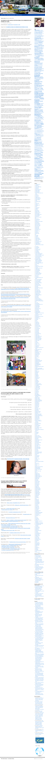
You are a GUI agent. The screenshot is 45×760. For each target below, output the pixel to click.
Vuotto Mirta (36, 536)
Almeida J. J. (36, 194)
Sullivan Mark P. (37, 503)
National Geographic (37, 425)
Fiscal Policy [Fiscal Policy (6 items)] (42, 89)
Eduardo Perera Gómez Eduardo (39, 300)
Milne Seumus (37, 410)
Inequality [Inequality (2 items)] (39, 110)
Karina (36, 370)
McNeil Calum (37, 406)
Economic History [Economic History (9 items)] (37, 68)
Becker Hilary (37, 218)
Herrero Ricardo (37, 362)
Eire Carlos (36, 302)
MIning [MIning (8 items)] (40, 126)
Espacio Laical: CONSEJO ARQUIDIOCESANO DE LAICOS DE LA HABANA (38, 560)
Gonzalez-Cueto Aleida (38, 339)
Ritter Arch (36, 472)
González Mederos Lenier (38, 336)
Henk (36, 357)
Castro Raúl (36, 248)
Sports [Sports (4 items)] (35, 162)
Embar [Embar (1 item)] (35, 79)
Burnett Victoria (37, 233)
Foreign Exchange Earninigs (22, 552)
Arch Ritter (9, 483)
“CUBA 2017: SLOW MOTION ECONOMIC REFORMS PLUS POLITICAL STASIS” (39, 624)
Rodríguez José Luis (37, 475)
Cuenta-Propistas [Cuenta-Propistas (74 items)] (37, 57)
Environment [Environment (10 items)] (36, 84)
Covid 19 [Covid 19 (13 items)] (36, 43)
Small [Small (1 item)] (38, 157)
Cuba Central (37, 581)
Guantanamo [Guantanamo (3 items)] (42, 103)
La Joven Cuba (37, 570)
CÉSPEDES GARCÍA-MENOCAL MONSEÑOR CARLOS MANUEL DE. (38, 260)
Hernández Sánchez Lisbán (38, 360)
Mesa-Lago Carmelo (37, 408)
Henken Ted (36, 358)
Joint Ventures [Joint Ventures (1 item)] (41, 116)
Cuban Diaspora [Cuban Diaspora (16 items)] (41, 55)
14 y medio (36, 558)
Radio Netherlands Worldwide (39, 466)
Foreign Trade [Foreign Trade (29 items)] (37, 94)
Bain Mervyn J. (37, 210)
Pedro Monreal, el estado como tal (39, 564)
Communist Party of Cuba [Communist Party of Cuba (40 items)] (38, 39)
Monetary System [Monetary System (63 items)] (38, 127)
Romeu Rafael (37, 484)
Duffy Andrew (37, 297)
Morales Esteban (37, 417)
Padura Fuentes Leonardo (38, 437)
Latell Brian (36, 380)
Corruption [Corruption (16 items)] (40, 42)
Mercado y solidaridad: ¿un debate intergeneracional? (10, 521)
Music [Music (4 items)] (39, 128)
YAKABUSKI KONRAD (38, 550)
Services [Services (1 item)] (42, 153)
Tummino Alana (37, 519)
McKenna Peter (37, 404)
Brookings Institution (38, 229)
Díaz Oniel (36, 288)
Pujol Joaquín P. (37, 463)
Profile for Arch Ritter (37, 27)
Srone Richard (37, 500)
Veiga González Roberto (38, 530)
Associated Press (37, 207)
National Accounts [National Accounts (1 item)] (36, 129)
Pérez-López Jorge (37, 446)
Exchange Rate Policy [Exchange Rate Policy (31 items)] (39, 85)
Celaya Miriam (37, 251)
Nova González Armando (38, 427)
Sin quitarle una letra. (26, 514)
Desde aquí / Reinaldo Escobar (39, 566)
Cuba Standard (37, 271)
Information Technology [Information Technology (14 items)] (38, 111)
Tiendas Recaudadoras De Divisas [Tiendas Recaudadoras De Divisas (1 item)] (39, 166)
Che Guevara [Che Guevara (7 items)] (41, 35)
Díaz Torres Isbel (37, 289)
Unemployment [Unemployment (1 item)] (36, 172)
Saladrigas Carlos (37, 487)
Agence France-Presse (38, 189)
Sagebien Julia (37, 486)
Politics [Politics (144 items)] (36, 140)
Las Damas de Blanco (38, 556)
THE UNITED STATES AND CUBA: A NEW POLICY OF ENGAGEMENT (39, 713)
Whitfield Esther (37, 545)
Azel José (36, 209)
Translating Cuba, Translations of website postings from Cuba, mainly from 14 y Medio (39, 568)
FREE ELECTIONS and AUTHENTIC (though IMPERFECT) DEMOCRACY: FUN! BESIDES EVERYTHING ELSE (39, 651)
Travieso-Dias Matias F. (38, 513)
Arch (35, 202)
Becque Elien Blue (37, 219)
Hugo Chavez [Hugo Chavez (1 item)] (35, 106)
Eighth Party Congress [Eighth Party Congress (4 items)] (37, 78)
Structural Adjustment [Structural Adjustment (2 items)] (37, 163)
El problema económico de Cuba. (15, 532)
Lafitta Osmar (37, 378)
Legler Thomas (37, 381)
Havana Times (37, 355)
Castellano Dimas (37, 243)
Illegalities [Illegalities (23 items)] (36, 109)
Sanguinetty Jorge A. (37, 492)
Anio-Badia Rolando (37, 201)
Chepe (36, 264)
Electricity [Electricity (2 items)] (42, 78)
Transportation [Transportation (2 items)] (38, 168)
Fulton (36, 320)
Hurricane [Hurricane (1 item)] (35, 108)
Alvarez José (36, 196)
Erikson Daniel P (37, 305)
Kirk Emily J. (37, 372)
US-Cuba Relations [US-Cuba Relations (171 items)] (37, 176)
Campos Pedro (37, 240)
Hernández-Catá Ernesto (38, 361)
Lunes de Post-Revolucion (38, 557)
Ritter (36, 471)
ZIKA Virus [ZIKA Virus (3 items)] (40, 178)
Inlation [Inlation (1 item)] (40, 112)
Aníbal (36, 200)
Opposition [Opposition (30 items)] (38, 135)
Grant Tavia (36, 342)
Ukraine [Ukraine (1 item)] (38, 169)
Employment (17, 552)
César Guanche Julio (37, 258)
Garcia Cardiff (37, 329)
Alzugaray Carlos (37, 197)
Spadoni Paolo (37, 499)
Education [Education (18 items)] (42, 77)
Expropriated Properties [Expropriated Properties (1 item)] (40, 87)
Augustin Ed (36, 208)
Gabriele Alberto (37, 323)
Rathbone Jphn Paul (37, 467)
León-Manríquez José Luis (38, 384)
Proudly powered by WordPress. (39, 758)
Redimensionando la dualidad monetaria (14, 544)
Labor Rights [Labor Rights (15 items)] (40, 117)
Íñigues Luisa (37, 365)
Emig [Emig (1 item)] (40, 79)
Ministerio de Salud (37, 412)
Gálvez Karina (37, 324)
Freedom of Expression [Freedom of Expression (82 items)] (38, 96)
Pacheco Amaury (37, 435)
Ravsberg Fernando (37, 468)
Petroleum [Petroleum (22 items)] (39, 137)
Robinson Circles (37, 473)
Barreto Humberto (37, 215)
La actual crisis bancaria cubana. (15, 548)
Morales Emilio (37, 416)
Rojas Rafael (36, 480)
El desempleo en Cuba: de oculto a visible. (8, 530)
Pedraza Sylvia (37, 441)
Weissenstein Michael (38, 539)
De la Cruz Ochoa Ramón (38, 279)
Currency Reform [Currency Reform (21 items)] (40, 58)
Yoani (36, 551)
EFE (35, 301)
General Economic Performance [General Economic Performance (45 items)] (38, 102)
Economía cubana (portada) (10, 508)
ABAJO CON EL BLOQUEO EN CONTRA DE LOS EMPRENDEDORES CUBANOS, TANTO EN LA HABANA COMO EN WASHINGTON (39, 663)
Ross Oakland (37, 485)
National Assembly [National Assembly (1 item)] (40, 129)
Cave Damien (37, 250)
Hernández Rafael (37, 359)
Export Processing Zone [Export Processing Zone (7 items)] (38, 86)
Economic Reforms (9, 477)
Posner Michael (37, 456)
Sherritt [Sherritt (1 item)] (35, 155)
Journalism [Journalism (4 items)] (35, 117)
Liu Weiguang (37, 385)
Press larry (36, 459)
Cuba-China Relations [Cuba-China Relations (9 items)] (40, 47)
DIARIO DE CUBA (37, 284)
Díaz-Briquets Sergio (37, 291)
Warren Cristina (37, 537)
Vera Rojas (36, 531)
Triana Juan (36, 515)
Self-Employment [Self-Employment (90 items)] (38, 153)
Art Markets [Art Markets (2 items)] (41, 30)
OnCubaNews (37, 554)
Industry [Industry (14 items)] (35, 110)
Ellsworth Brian (37, 303)
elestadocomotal (10, 24)
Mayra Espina (37, 402)
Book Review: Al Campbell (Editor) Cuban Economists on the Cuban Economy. (39, 671)
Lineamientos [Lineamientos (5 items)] (38, 118)
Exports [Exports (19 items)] (35, 87)
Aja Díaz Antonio (37, 191)
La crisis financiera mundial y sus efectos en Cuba (9, 525)
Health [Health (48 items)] (38, 104)
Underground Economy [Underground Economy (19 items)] (38, 170)
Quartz (36, 465)
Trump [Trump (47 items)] (35, 169)
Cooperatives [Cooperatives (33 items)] (40, 41)
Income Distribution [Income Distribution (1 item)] (41, 109)
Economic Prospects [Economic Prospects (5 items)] (37, 72)
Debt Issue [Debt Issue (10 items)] (39, 59)
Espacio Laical (37, 307)
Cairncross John (37, 237)
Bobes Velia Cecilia (37, 225)
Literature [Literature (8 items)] (41, 118)
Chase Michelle (37, 263)
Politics (19, 477)
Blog (3, 477)
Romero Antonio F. (37, 481)
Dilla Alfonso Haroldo (38, 292)
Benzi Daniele (37, 222)
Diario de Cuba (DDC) (38, 555)
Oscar (36, 434)
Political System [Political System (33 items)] (37, 139)
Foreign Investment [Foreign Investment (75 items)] (39, 93)
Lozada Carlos (37, 389)
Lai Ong (36, 379)
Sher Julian (36, 496)
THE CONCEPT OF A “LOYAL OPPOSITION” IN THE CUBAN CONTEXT (39, 667)
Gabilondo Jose (37, 322)
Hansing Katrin (37, 352)
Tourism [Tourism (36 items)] (38, 167)
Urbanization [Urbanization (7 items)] (36, 173)
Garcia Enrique (37, 330)
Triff (35, 516)
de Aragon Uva (37, 276)
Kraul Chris (36, 376)
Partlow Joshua (37, 440)
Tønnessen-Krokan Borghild (38, 512)
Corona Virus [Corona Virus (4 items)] (36, 42)
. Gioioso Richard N (37, 184)
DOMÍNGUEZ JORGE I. (38, 294)
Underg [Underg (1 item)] (40, 169)
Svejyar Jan (36, 504)
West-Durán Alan (37, 543)
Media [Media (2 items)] (35, 123)
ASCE (36, 206)
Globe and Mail (37, 332)
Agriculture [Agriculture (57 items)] (37, 30)
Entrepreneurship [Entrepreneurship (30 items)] (38, 83)
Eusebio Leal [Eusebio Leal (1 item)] (40, 84)
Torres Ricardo (37, 511)
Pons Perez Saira (37, 455)
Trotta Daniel (37, 518)
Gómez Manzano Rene (38, 333)
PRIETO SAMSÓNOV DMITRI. (39, 461)
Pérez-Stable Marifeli (38, 447)
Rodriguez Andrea (37, 474)
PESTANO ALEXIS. (37, 448)
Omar (36, 431)
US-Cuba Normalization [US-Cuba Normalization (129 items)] (39, 174)
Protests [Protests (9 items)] (37, 145)
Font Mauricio (37, 317)
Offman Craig (37, 428)
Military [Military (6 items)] (40, 125)
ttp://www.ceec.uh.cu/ (26, 494)
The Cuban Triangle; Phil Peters (39, 572)
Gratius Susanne (37, 343)
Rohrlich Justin (37, 478)
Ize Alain (36, 367)
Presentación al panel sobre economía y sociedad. (22, 538)
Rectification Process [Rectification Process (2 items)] (36, 147)
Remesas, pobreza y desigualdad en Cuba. (13, 502)
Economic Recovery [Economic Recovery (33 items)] (38, 73)
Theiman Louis (37, 507)
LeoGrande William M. (38, 383)
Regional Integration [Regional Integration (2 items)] (39, 148)
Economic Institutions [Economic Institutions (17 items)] (38, 70)
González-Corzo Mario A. (38, 338)
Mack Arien (36, 393)
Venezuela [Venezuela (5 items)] (41, 176)
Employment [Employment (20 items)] (36, 81)
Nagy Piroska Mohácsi (38, 423)
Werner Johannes (37, 542)
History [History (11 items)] (39, 105)
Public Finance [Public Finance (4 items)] (41, 145)
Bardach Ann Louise (37, 212)
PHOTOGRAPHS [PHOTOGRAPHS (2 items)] (36, 138)
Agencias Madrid (37, 190)
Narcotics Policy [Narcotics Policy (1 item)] (41, 128)
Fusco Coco (36, 321)
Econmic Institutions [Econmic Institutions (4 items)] (39, 66)
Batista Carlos (37, 216)
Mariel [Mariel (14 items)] (37, 122)
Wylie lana (36, 548)
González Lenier (37, 335)
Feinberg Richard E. (37, 311)
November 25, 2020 (17, 24)
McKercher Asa (37, 405)
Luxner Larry (37, 392)
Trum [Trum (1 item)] (41, 168)
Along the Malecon (37, 573)
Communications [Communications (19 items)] (37, 37)
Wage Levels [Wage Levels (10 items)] (38, 177)
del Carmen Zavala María (38, 282)
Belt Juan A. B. (37, 220)
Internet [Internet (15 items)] (40, 115)
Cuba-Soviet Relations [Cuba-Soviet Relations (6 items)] (37, 51)
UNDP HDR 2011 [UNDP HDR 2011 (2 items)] (42, 171)
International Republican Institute (39, 366)
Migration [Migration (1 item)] (39, 124)
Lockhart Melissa (37, 387)
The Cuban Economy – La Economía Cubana (7, 758)
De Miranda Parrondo (38, 281)
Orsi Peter (36, 433)
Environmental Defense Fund (39, 304)
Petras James (36, 450)
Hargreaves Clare (37, 354)
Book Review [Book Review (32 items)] (39, 33)
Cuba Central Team (37, 270)
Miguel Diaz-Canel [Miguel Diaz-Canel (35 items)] (39, 125)
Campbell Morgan (37, 238)
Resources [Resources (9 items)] (36, 151)
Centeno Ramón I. (37, 252)
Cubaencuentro (37, 577)
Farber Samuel (37, 309)
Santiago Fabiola (37, 493)
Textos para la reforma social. (10, 517)
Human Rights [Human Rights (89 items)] (38, 107)
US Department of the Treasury (39, 523)
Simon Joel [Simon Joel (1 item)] (35, 156)
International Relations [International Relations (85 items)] (37, 114)
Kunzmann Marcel (37, 377)
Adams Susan (37, 188)
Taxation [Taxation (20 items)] (39, 165)
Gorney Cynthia (37, 340)
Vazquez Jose (37, 528)
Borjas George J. (37, 226)
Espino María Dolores (38, 308)
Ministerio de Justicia (38, 411)
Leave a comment (22, 477)
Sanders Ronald (37, 491)
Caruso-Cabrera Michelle (38, 241)
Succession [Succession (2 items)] (38, 164)
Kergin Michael (37, 371)
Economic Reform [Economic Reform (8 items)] (37, 74)
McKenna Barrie (37, 403)
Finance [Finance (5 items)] (38, 89)
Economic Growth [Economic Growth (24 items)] (38, 67)
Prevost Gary (36, 460)
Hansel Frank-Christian (38, 351)
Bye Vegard (36, 235)
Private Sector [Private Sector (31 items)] (41, 144)
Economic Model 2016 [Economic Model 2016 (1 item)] (38, 71)
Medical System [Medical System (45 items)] (39, 123)
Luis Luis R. (36, 390)
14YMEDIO (36, 185)
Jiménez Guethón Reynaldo (38, 368)
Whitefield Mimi (37, 544)
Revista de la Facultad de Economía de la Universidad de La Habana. (39, 596)
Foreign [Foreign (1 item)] (35, 90)
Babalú (36, 574)
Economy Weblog (37, 599)
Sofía (36, 498)
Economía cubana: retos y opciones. (7, 509)
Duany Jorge (36, 296)
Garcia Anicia (37, 327)
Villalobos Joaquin (37, 535)
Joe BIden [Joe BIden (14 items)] (38, 116)
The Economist (37, 506)
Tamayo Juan (37, 505)
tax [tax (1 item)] (37, 165)
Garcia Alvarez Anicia (38, 326)
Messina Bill (36, 409)
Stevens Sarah (37, 501)
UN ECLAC (36, 520)
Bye (35, 234)
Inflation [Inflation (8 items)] (41, 110)
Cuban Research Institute (38, 273)
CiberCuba (36, 267)
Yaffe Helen (36, 549)
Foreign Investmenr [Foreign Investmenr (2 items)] (41, 92)
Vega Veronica (37, 529)
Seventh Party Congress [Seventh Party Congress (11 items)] (38, 154)
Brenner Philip (37, 228)
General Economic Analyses (14, 477)
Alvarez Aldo (37, 195)
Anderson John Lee (37, 199)
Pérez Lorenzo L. (37, 444)
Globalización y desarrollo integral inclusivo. (22, 505)
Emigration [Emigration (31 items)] (36, 80)
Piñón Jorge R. (37, 453)
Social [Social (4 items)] (41, 158)
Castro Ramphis (37, 247)
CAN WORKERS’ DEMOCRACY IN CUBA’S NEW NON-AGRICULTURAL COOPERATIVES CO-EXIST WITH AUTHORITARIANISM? (39, 693)
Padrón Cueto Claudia (38, 436)
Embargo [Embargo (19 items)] (37, 79)
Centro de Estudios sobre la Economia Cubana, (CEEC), (14, 494)
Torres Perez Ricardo (37, 510)
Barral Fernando (37, 213)
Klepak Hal (36, 374)
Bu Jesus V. (36, 231)
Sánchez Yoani (37, 490)
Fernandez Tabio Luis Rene (38, 314)
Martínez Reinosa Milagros (38, 400)
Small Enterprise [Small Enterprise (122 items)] (38, 158)
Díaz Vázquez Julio (37, 290)
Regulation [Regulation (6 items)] (36, 149)
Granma (36, 341)
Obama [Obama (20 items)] (35, 133)
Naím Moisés (37, 424)
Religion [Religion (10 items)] (38, 150)
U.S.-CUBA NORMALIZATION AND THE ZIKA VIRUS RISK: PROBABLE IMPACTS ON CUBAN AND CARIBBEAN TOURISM (39, 639)
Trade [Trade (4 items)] (41, 167)
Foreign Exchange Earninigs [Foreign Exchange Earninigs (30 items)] (38, 92)
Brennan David (37, 227)
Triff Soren (36, 517)
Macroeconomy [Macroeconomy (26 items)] (37, 120)
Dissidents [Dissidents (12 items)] (36, 65)
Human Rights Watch (38, 364)
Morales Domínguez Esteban (38, 415)
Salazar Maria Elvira (37, 488)
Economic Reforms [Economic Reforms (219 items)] (37, 76)
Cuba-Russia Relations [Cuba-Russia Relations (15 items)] (38, 50)
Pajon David (36, 438)
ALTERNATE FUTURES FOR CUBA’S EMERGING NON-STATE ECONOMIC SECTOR (39, 618)
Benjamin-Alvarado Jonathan (39, 221)
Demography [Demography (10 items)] (36, 62)
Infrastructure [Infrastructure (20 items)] (37, 112)
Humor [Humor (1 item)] (42, 107)
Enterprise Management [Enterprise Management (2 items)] (37, 82)
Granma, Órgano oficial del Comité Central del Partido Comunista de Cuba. (39, 562)
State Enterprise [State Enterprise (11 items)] (39, 162)
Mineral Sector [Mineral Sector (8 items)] (36, 126)
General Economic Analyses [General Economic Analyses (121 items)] (39, 100)
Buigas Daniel (37, 232)
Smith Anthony (37, 497)
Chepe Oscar (36, 265)
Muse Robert (36, 422)
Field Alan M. (37, 315)
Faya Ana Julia (37, 310)
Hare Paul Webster (37, 353)
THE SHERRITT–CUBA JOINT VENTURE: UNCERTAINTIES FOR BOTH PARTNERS (39, 634)
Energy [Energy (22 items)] (41, 81)
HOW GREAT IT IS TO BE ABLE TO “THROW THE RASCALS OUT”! (39, 646)
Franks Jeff (36, 319)
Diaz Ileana (36, 286)
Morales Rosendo (37, 418)
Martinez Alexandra (37, 399)
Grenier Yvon (37, 345)
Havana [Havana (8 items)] (35, 104)
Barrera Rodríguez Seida (38, 214)
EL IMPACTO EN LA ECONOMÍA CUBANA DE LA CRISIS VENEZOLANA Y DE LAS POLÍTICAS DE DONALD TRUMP (39, 608)
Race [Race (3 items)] (36, 146)
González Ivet (37, 334)
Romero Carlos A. (37, 482)
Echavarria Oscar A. (37, 298)
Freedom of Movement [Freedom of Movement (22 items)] (38, 97)
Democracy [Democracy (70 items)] (37, 62)
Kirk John (36, 373)
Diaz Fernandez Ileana (38, 285)
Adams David (37, 187)
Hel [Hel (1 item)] (40, 104)
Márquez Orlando (37, 397)
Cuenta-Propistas (8, 552)
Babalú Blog (36, 582)
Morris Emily (37, 419)
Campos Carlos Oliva (38, 239)
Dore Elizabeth (37, 295)
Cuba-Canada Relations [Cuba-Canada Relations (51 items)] (39, 46)
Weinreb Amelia (37, 538)
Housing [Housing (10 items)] (41, 105)
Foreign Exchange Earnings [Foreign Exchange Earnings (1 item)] (39, 90)
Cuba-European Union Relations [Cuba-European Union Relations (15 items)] (38, 49)
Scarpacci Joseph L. (37, 494)
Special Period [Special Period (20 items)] (41, 161)
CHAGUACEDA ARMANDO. (39, 262)
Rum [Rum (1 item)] (39, 152)
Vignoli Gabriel (37, 534)
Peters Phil (36, 449)
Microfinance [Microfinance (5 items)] (36, 124)
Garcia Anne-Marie (37, 328)
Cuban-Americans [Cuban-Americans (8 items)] (37, 54)
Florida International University (39, 316)
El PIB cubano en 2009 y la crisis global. (8, 546)
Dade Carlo (36, 275)
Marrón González (37, 398)
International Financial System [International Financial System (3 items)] (38, 113)
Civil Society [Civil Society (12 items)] (39, 36)
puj (35, 462)
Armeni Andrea (37, 203)
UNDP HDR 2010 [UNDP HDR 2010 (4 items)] (36, 171)
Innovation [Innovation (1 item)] (43, 112)
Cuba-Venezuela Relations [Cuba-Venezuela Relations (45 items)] (38, 53)
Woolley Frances (37, 547)
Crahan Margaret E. (37, 269)
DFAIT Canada (37, 283)
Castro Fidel (36, 246)
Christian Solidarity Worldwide (39, 266)
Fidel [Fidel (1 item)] (39, 88)
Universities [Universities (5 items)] (39, 172)
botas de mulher (37, 701)
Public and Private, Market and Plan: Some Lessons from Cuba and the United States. (39, 605)
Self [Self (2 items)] (40, 152)
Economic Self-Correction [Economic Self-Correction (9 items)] (38, 77)
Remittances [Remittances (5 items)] (42, 150)
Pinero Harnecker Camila (38, 452)
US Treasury (36, 526)
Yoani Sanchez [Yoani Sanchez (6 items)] (36, 178)
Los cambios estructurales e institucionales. (8, 547)
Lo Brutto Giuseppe (37, 386)
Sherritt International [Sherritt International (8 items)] (39, 155)
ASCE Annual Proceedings (38, 586)
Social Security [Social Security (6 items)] (39, 160)
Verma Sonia (36, 532)
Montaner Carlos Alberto (38, 414)
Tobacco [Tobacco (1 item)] (35, 167)
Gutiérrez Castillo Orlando (38, 349)
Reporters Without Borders (38, 469)
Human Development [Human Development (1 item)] (39, 106)
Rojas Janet (36, 479)
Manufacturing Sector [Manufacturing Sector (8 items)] (37, 121)
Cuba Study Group (37, 272)
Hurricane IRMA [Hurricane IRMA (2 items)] (39, 108)
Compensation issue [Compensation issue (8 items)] (37, 40)
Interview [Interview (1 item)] (35, 116)
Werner (36, 541)
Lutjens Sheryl (37, 391)
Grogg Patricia (37, 346)
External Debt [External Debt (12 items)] (36, 88)
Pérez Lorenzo (37, 443)
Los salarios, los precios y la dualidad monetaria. (9, 545)
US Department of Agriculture (39, 522)
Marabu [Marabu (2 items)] (35, 122)
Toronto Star (36, 509)
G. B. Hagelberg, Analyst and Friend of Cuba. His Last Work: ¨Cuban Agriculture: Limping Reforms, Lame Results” (39, 699)
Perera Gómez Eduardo (38, 442)
